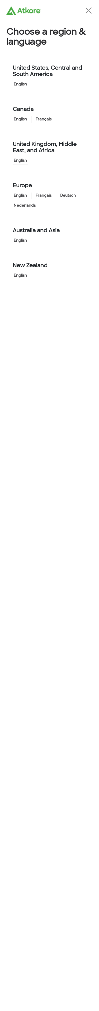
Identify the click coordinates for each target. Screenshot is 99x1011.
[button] (89, 10)
